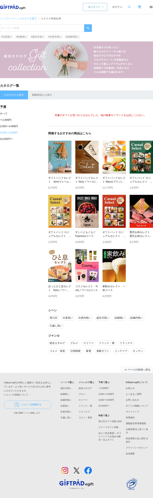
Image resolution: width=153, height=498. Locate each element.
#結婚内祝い (72, 36)
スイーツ (83, 400)
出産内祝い (66, 411)
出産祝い (64, 405)
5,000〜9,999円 (9, 132)
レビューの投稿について (18, 395)
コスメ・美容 (85, 417)
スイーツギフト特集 (108, 427)
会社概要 (130, 453)
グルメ (82, 394)
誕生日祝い (66, 388)
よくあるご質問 (133, 394)
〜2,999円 (5, 120)
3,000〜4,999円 (9, 126)
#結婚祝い (21, 36)
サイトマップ (132, 411)
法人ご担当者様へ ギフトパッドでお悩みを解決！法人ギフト (109, 436)
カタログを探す (28, 18)
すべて (4, 113)
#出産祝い (6, 36)
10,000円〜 (6, 139)
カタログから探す (14, 95)
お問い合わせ (132, 400)
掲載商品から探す (42, 95)
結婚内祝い (66, 400)
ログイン (117, 7)
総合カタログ (85, 388)
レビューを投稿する (27, 404)
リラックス (84, 411)
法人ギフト (94, 7)
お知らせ (130, 388)
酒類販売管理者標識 (136, 423)
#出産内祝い (55, 36)
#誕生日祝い (38, 36)
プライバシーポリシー (137, 447)
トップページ (7, 18)
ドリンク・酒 (85, 405)
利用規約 (130, 417)
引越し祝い (66, 417)
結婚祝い (64, 394)
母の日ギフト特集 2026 (110, 421)
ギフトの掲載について (137, 405)
